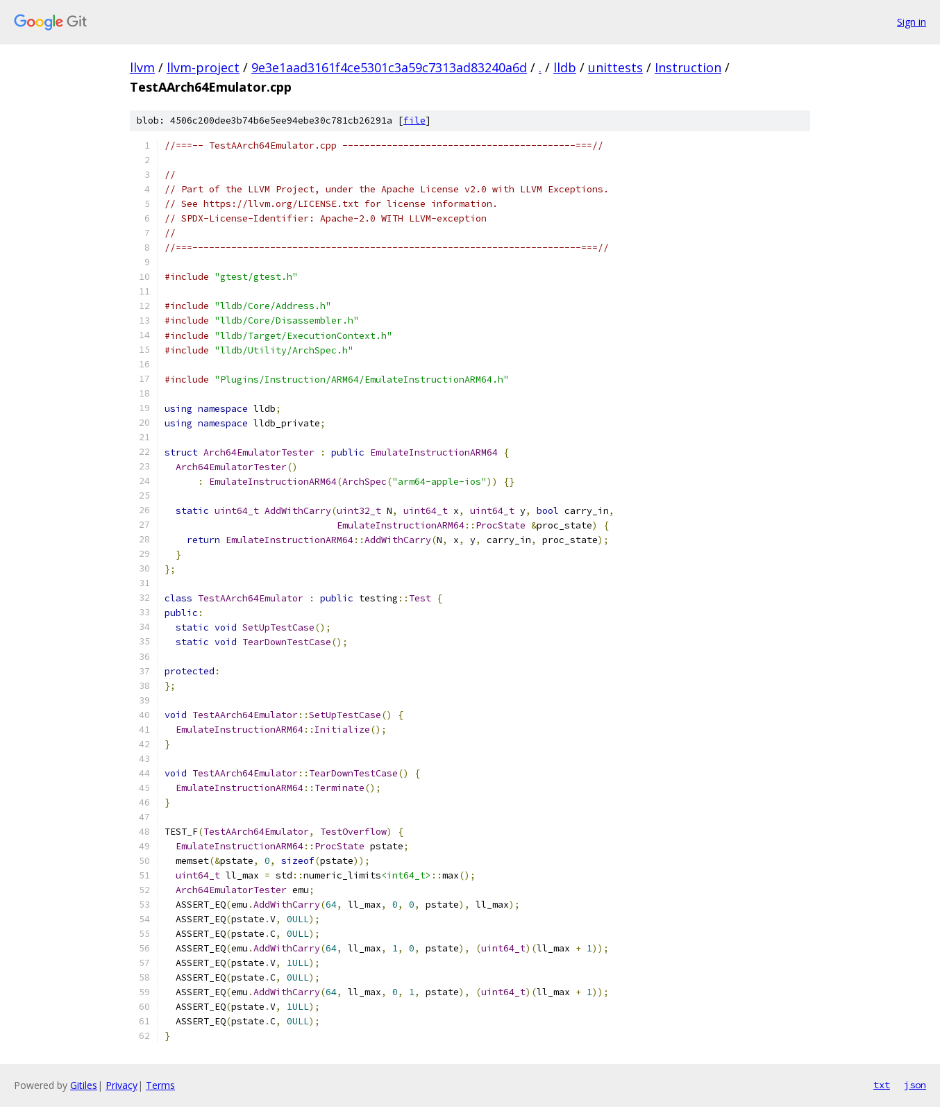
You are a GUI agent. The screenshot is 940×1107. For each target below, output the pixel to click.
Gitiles (83, 1085)
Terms (160, 1085)
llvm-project (203, 67)
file (414, 120)
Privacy (121, 1085)
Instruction (688, 67)
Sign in (911, 21)
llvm (142, 67)
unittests (615, 67)
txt (881, 1085)
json (915, 1085)
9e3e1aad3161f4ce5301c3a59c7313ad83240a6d (389, 67)
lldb (564, 67)
